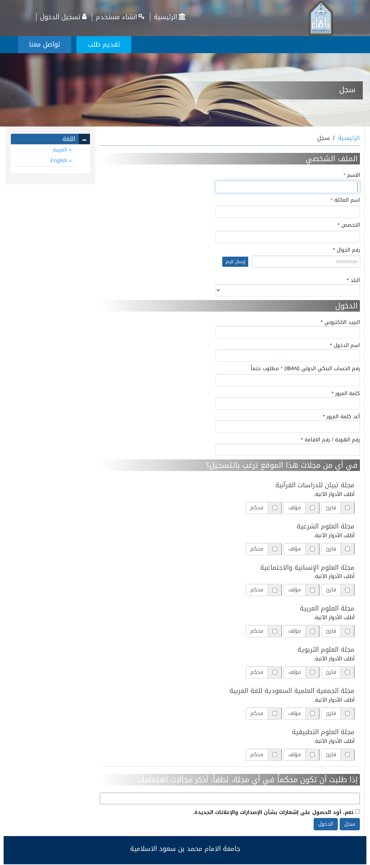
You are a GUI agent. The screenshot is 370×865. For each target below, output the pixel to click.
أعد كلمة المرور (287, 423)
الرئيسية (171, 17)
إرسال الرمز (235, 262)
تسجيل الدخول (64, 17)
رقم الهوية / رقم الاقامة (287, 446)
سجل (349, 824)
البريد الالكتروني (287, 328)
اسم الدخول (287, 351)
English (60, 161)
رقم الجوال (230, 260)
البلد (287, 286)
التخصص (341, 225)
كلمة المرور (287, 400)
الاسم (352, 175)
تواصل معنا (44, 44)
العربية (61, 150)
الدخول (325, 824)
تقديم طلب (104, 44)
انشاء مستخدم (121, 17)
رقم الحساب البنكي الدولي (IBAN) (305, 368)
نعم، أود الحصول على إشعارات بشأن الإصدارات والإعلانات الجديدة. (276, 812)
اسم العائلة (345, 200)
